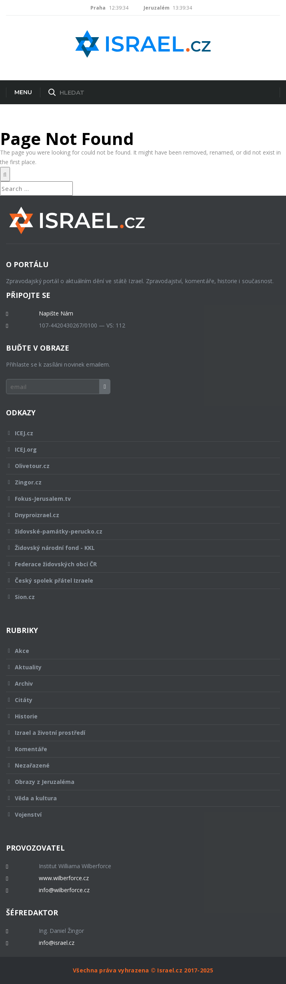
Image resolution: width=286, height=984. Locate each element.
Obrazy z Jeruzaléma (137, 782)
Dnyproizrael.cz (137, 515)
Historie (137, 716)
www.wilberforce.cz (64, 878)
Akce (137, 651)
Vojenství (137, 814)
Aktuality (137, 667)
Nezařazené (137, 765)
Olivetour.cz (137, 466)
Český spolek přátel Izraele (137, 580)
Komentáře (137, 749)
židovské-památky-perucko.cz (137, 531)
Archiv (137, 683)
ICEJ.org (137, 449)
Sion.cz (137, 597)
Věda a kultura (137, 798)
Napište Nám (56, 313)
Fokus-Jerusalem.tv (137, 498)
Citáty (137, 700)
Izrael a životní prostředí (137, 732)
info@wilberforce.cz (64, 890)
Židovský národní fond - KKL (137, 548)
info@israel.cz (56, 942)
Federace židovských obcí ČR (137, 564)
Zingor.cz (137, 482)
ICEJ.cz (137, 433)
